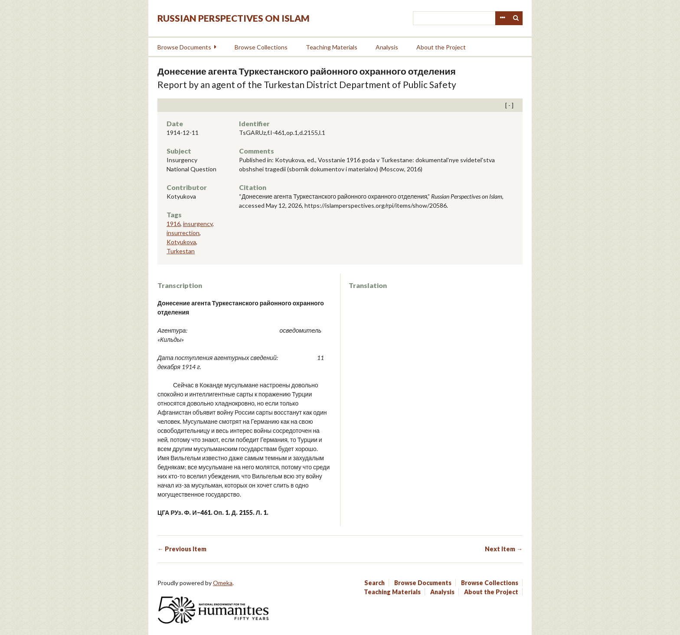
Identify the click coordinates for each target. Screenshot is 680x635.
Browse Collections (261, 47)
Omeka (222, 582)
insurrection (183, 232)
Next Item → (504, 549)
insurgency (197, 223)
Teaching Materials (331, 47)
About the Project (441, 47)
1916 (173, 223)
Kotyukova (181, 241)
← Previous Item (181, 549)
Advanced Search (502, 18)
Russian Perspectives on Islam (233, 18)
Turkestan (181, 251)
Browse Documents (184, 47)
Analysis (387, 47)
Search (516, 18)
